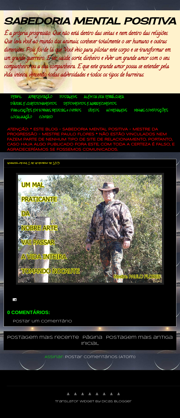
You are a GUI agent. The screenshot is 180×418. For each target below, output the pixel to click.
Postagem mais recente (43, 337)
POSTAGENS (68, 96)
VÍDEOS (93, 110)
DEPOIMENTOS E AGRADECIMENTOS (90, 103)
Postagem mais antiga (139, 337)
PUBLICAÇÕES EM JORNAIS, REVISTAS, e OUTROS (46, 110)
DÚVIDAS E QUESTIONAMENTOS (34, 103)
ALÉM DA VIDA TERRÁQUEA (104, 96)
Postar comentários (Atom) (100, 357)
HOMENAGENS (116, 110)
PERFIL (16, 96)
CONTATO (46, 117)
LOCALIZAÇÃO (21, 117)
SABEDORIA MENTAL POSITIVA (90, 21)
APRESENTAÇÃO (40, 96)
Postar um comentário (42, 321)
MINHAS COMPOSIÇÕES (151, 110)
